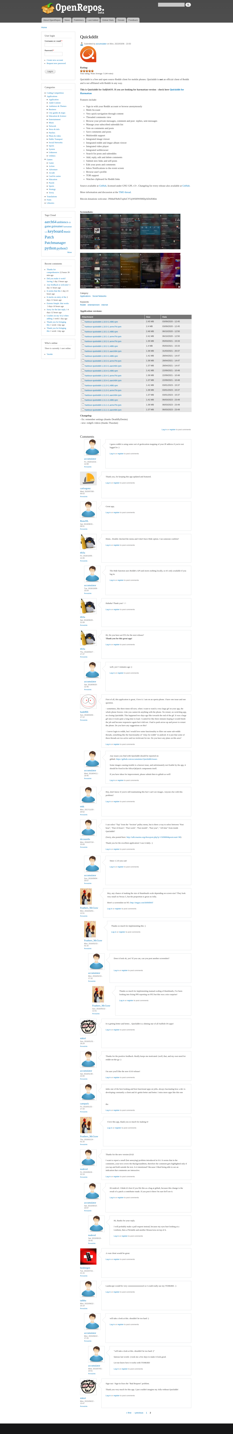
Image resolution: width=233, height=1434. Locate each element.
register (172, 429)
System (52, 149)
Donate (121, 20)
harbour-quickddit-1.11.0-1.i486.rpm (101, 385)
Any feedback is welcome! (58, 285)
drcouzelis (85, 839)
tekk (82, 806)
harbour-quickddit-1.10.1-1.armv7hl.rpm (103, 336)
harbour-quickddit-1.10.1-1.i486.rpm (101, 331)
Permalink (87, 467)
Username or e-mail (53, 41)
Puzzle (51, 183)
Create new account (55, 60)
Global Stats (108, 20)
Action (52, 166)
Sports (51, 146)
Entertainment (55, 119)
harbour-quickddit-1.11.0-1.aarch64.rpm (103, 395)
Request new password (56, 63)
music (67, 231)
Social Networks (56, 142)
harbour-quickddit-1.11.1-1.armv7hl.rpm (103, 405)
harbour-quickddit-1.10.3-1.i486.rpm (101, 356)
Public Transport (56, 139)
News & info (54, 129)
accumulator (101, 44)
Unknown (53, 152)
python (50, 248)
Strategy (52, 189)
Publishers (79, 20)
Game (51, 163)
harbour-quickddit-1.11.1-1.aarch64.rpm (103, 410)
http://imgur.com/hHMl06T (141, 902)
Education (53, 179)
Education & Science (57, 116)
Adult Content (55, 103)
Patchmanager (55, 243)
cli (70, 222)
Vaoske (50, 354)
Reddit (83, 305)
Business (52, 109)
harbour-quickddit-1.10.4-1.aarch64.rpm (103, 380)
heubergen (85, 1268)
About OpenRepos (52, 20)
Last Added (93, 20)
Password (49, 50)
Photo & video (55, 136)
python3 (62, 248)
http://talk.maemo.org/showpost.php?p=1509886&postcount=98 (154, 837)
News (67, 20)
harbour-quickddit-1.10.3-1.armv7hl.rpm (103, 361)
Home (44, 27)
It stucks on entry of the (56, 297)
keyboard (55, 231)
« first (128, 1413)
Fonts (49, 200)
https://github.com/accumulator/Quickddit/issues (136, 759)
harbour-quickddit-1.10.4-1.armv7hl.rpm (103, 375)
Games (50, 159)
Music (51, 123)
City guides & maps (57, 113)
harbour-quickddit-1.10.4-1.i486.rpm (101, 371)
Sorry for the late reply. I (57, 309)
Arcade (52, 173)
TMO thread (125, 192)
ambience (62, 222)
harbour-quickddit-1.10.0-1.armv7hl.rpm (103, 326)
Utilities (52, 156)
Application (54, 99)
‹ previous (138, 1413)
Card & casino (55, 176)
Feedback (133, 20)
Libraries (50, 203)
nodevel (84, 1169)
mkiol (83, 1038)
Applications (52, 96)
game (48, 226)
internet (104, 305)
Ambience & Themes (58, 106)
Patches (52, 133)
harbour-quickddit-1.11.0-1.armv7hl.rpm (103, 390)
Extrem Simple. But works (58, 303)
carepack (84, 1103)
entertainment (94, 305)
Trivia (51, 193)
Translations (52, 196)
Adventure (53, 169)
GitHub (102, 185)
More (69, 252)
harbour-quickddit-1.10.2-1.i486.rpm (101, 346)
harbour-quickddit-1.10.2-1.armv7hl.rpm (103, 341)
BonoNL (84, 521)
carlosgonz (85, 488)
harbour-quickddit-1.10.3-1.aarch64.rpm (103, 366)
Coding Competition (55, 93)
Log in (164, 429)
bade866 (84, 712)
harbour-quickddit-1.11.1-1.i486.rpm (101, 400)
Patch (49, 237)
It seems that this (54, 291)
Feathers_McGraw (89, 908)
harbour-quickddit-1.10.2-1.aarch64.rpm (103, 351)
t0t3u (82, 552)
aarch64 (50, 222)
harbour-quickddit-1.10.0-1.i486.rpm (101, 322)
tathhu (83, 1300)
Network (52, 126)
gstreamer (57, 226)
